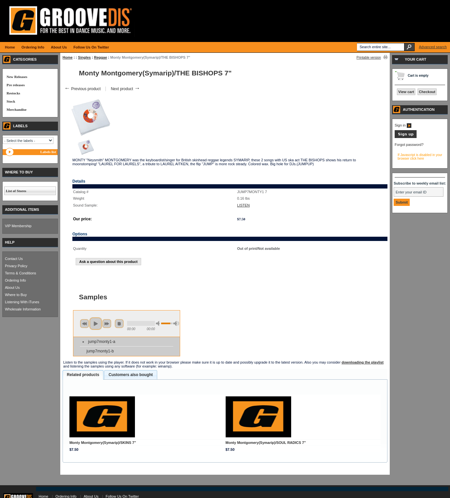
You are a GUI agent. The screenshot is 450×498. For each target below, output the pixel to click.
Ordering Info (15, 280)
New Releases (17, 77)
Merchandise (17, 109)
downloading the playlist (363, 362)
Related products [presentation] (83, 374)
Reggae (100, 57)
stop (119, 323)
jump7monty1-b (100, 351)
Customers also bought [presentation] (130, 374)
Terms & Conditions (20, 273)
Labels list (48, 152)
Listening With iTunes (22, 302)
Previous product (82, 89)
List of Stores (16, 191)
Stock (11, 101)
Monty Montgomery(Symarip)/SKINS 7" (102, 443)
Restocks (13, 93)
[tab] (83, 375)
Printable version (369, 57)
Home (68, 57)
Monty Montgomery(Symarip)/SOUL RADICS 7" (266, 443)
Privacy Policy (16, 266)
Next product (125, 89)
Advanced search (433, 47)
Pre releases (16, 85)
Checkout (427, 92)
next (106, 323)
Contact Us (14, 259)
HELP (9, 242)
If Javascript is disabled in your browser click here (420, 156)
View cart (406, 92)
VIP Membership (18, 226)
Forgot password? (409, 145)
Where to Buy (16, 295)
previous (84, 323)
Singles (84, 57)
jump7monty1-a (101, 341)
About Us (12, 287)
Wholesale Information (23, 309)
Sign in (403, 125)
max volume (176, 323)
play (95, 323)
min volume (159, 323)
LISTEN (243, 205)
